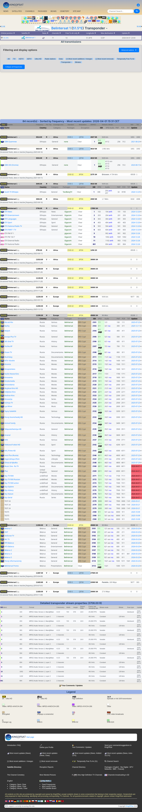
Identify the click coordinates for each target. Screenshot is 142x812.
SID (101, 128)
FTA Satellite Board (49, 788)
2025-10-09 (135, 512)
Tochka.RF (8, 346)
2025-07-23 (135, 322)
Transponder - (66, 62)
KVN (6, 440)
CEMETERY (64, 11)
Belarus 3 (8, 554)
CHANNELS (29, 11)
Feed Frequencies (48, 784)
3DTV (29, 59)
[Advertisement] (71, 95)
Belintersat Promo (12, 566)
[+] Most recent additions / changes (79, 59)
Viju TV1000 (9, 476)
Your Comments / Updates (72, 686)
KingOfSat (130, 806)
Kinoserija (8, 399)
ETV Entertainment (12, 215)
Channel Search (112, 761)
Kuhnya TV (9, 403)
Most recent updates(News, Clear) (48, 754)
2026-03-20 (135, 528)
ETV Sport (8, 222)
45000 (93, 297)
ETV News (8, 212)
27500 (93, 573)
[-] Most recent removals (105, 59)
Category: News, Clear (18, 786)
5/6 (96, 137)
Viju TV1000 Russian (12, 479)
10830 (93, 306)
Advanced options (129, 50)
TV (14, 59)
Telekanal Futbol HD (12, 445)
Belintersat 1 (61, 28)
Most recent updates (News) (19, 753)
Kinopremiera (10, 369)
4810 (92, 149)
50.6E (139, 27)
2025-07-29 (135, 462)
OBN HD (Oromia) (11, 165)
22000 (93, 582)
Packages (108, 767)
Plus (6, 471)
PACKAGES (42, 11)
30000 (93, 260)
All (9, 59)
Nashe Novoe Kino (12, 374)
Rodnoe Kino (10, 395)
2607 (92, 137)
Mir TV (7, 539)
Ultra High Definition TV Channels (87, 775)
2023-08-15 (135, 165)
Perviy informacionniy (13, 561)
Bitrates (78, 62)
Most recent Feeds (49, 786)
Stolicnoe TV (9, 536)
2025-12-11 (135, 326)
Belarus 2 (8, 550)
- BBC (113, 769)
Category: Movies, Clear (18, 788)
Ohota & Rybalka (11, 462)
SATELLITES (17, 11)
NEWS (5, 11)
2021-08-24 (135, 141)
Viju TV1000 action (12, 483)
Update (134, 128)
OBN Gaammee (11, 141)
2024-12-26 (135, 212)
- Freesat (119, 769)
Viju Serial (8, 497)
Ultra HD (38, 59)
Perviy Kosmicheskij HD (14, 417)
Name (6, 128)
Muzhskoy (8, 357)
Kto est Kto (9, 322)
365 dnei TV (9, 341)
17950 (93, 208)
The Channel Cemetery (15, 775)
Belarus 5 (8, 557)
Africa (55, 137)
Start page (19, 737)
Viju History (9, 490)
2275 (92, 174)
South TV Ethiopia (11, 192)
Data (61, 59)
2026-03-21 (135, 501)
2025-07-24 (135, 459)
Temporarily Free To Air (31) (84, 761)
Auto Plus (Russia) (11, 455)
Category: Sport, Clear (18, 784)
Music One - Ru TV (12, 466)
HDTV (21, 59)
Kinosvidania (10, 384)
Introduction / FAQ (14, 745)
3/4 (96, 174)
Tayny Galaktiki (10, 411)
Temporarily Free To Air (125, 59)
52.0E (3, 27)
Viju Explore (9, 486)
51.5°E (78, 28)
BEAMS (53, 11)
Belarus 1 (8, 528)
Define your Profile (46, 746)
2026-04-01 (135, 466)
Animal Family (10, 423)
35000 (93, 269)
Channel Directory (78, 767)
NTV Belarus (9, 546)
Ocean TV (8, 352)
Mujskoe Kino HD (11, 388)
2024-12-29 (135, 192)
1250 (92, 250)
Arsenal (7, 435)
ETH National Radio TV (13, 226)
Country (43, 128)
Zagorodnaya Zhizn (12, 459)
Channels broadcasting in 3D (117, 775)
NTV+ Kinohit (10, 360)
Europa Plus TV (10, 337)
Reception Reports (46, 767)
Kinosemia (9, 377)
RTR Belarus (9, 543)
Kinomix (8, 364)
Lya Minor (8, 406)
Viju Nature (9, 494)
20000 (93, 592)
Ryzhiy (7, 326)
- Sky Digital (123, 767)
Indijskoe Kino (10, 392)
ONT (6, 532)
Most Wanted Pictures (48, 775)
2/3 (96, 250)
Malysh (7, 331)
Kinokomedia (10, 381)
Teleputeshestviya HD (13, 429)
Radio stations (50, 59)
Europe (56, 269)
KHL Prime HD (10, 450)
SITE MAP (77, 11)
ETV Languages (11, 219)
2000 (92, 199)
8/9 (97, 297)
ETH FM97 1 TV (10, 230)
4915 (92, 184)
